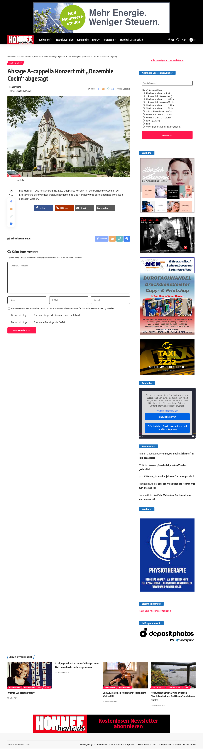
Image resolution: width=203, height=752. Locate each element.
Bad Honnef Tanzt (32, 691)
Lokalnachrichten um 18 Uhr (159, 101)
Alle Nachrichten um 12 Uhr (159, 104)
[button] (177, 39)
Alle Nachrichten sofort (157, 92)
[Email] (103, 89)
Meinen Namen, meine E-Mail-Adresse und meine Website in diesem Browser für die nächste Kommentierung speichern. (63, 309)
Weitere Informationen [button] (167, 410)
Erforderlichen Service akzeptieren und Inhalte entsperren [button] (167, 427)
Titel (47, 691)
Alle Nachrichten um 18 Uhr (159, 98)
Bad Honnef (16, 63)
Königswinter (174, 691)
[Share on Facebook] (98, 89)
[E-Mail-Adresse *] (167, 82)
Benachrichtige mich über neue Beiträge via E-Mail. (38, 323)
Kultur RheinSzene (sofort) (158, 110)
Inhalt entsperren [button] (167, 416)
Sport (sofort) (151, 119)
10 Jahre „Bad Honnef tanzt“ (21, 696)
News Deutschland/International (162, 125)
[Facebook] (169, 40)
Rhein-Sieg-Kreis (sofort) (157, 113)
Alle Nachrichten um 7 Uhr (158, 107)
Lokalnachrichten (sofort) (158, 95)
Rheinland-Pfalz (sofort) (157, 116)
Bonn (147, 122)
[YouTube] (173, 40)
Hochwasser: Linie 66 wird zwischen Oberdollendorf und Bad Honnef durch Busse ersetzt (173, 700)
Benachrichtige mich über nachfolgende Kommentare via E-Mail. (46, 316)
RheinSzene (110, 691)
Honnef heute (15, 87)
